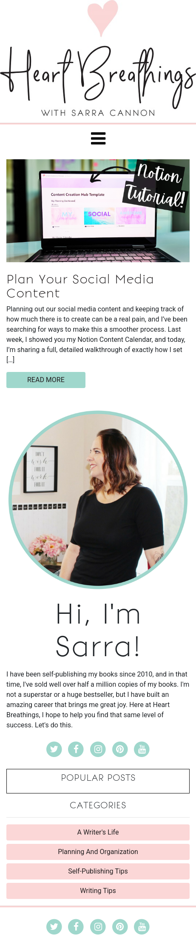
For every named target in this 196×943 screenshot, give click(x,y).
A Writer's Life (98, 832)
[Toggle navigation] (98, 138)
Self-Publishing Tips (98, 871)
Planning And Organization (98, 852)
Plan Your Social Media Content (80, 286)
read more (46, 380)
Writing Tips (98, 891)
